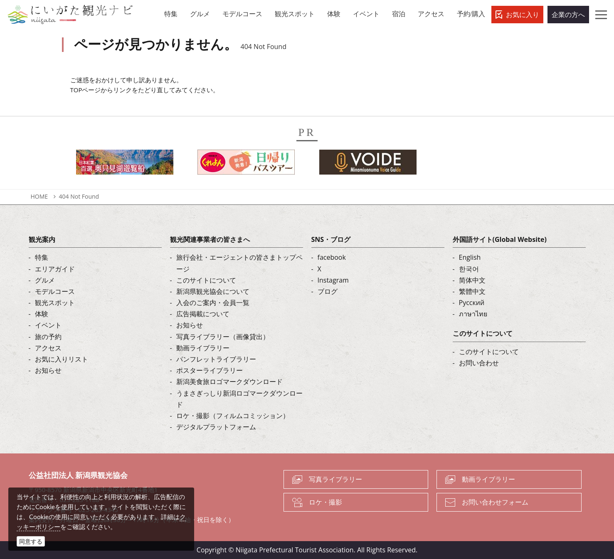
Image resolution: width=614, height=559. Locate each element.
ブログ (328, 291)
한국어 (469, 268)
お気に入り (522, 14)
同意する (30, 541)
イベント (48, 325)
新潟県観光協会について (212, 291)
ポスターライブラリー (209, 370)
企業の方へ (568, 14)
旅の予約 (48, 336)
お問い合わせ (479, 362)
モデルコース (55, 291)
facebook (332, 257)
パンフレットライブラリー (216, 359)
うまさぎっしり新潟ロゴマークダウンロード (239, 399)
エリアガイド (55, 268)
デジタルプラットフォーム (216, 426)
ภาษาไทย (473, 313)
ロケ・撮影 (325, 502)
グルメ (45, 280)
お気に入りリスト (61, 359)
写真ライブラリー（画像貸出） (222, 336)
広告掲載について (202, 313)
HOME (39, 196)
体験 (41, 313)
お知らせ (48, 370)
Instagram (333, 280)
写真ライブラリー (335, 479)
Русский (472, 302)
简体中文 (472, 280)
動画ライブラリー (202, 347)
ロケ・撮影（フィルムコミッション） (232, 415)
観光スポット (55, 302)
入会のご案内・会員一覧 (212, 302)
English (470, 257)
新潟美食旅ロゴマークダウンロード (229, 381)
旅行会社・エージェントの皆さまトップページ (239, 263)
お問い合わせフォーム (495, 502)
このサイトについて (206, 280)
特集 (41, 257)
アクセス (48, 347)
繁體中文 (472, 291)
